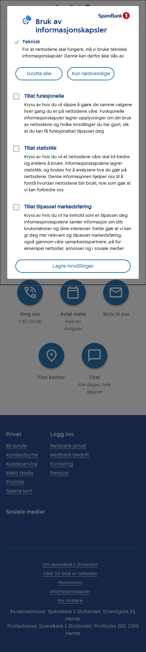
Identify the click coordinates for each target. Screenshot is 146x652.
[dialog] (73, 142)
